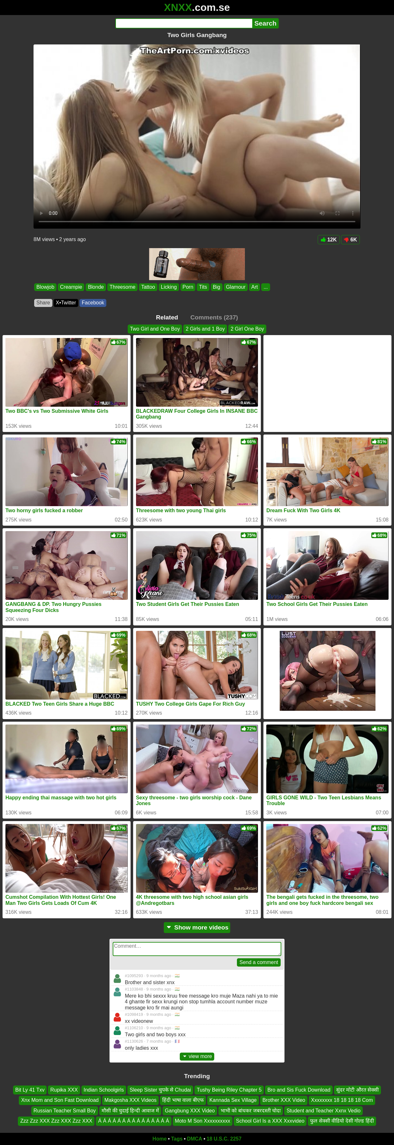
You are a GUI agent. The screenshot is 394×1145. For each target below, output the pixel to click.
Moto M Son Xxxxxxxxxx (202, 1121)
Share (43, 302)
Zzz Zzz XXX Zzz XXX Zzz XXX (56, 1121)
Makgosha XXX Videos (130, 1100)
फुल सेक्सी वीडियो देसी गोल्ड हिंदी (342, 1121)
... (265, 287)
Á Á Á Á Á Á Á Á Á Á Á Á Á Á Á (133, 1121)
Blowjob (45, 287)
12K (329, 239)
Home (160, 1138)
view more (197, 1056)
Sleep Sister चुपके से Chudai (160, 1090)
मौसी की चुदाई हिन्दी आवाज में (130, 1110)
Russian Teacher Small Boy (65, 1110)
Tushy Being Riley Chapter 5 (229, 1090)
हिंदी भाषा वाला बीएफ (182, 1100)
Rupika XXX (64, 1090)
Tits (203, 287)
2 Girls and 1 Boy (205, 329)
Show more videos (197, 927)
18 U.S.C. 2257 (224, 1138)
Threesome (122, 287)
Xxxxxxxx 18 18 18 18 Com (342, 1100)
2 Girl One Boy (247, 329)
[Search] (183, 23)
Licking (169, 287)
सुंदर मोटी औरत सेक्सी (357, 1090)
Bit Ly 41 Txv (30, 1090)
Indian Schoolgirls (104, 1090)
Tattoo (148, 287)
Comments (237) (214, 317)
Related (167, 317)
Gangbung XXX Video (190, 1110)
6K (350, 239)
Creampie (71, 287)
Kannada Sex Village (233, 1100)
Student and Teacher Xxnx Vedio (323, 1110)
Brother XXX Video (283, 1100)
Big (216, 287)
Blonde (96, 287)
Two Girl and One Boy (155, 329)
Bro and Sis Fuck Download (298, 1090)
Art (254, 287)
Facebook (93, 302)
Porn (188, 287)
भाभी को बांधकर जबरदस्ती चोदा (251, 1110)
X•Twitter (66, 302)
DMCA (194, 1138)
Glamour (236, 287)
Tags (177, 1138)
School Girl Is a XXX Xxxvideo (270, 1121)
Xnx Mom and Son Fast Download (60, 1100)
